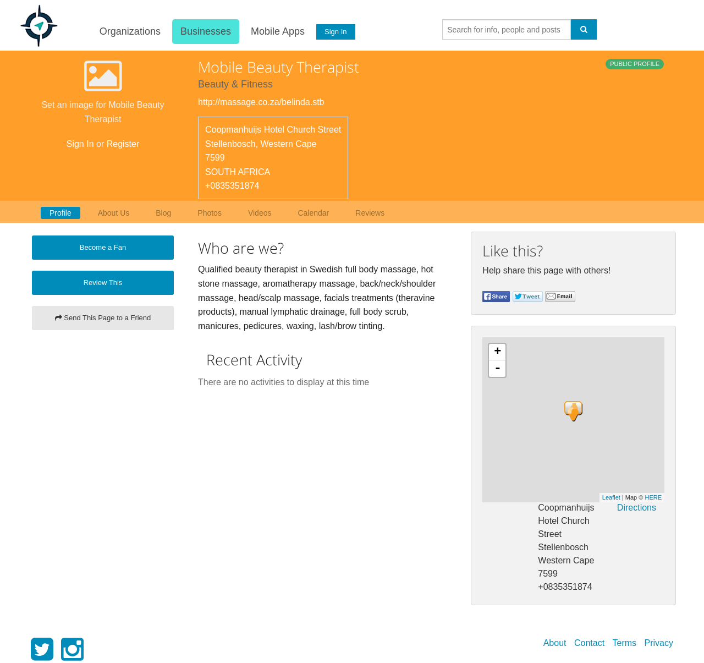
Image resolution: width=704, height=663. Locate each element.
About (554, 643)
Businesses (203, 31)
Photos (209, 213)
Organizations (127, 31)
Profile (61, 213)
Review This (103, 282)
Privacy (659, 643)
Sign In (334, 32)
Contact (589, 643)
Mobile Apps (275, 31)
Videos (260, 213)
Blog (163, 213)
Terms (625, 643)
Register (123, 144)
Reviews (369, 213)
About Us (114, 213)
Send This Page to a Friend (103, 318)
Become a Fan (103, 247)
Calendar (313, 213)
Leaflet (611, 497)
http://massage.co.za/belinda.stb (261, 102)
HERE (653, 497)
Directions (636, 507)
